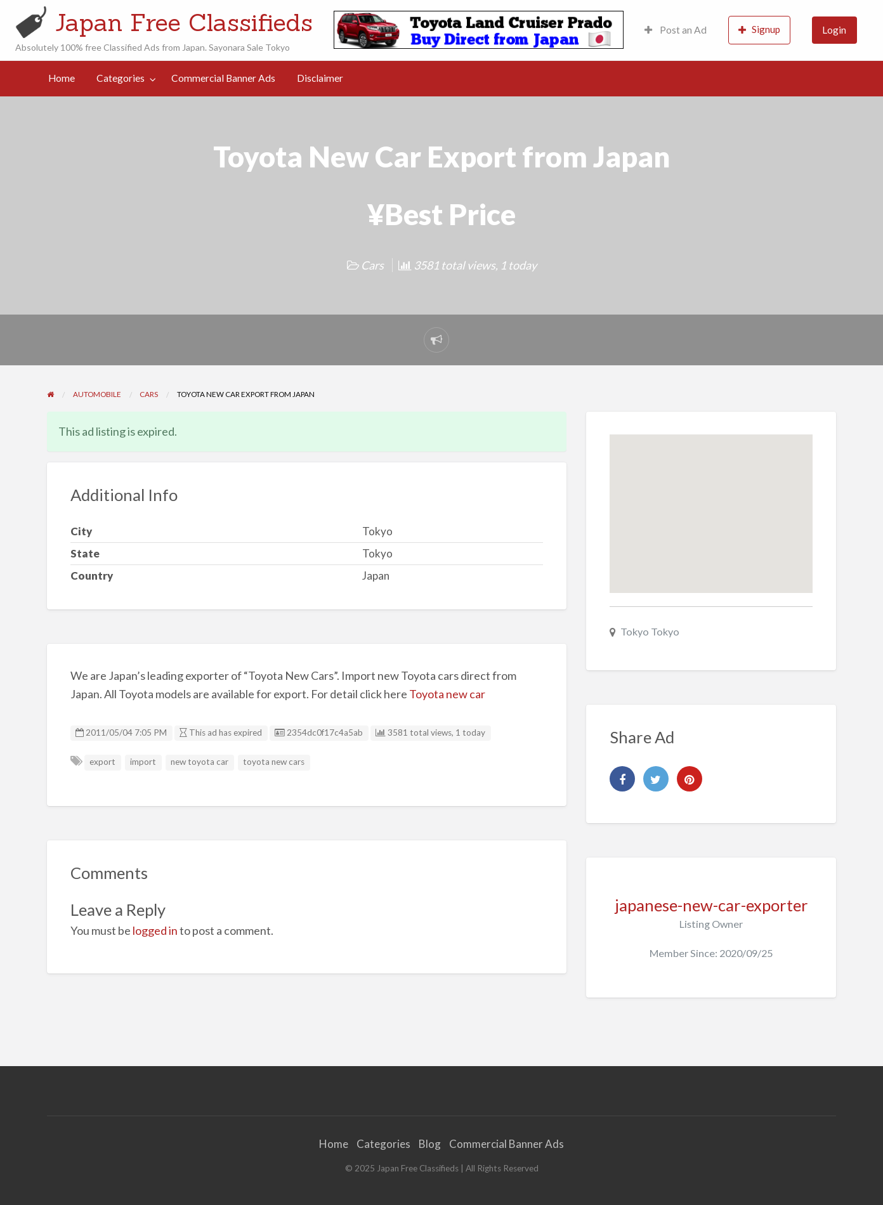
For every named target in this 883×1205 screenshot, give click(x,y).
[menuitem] (675, 30)
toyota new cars (273, 762)
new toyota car (199, 762)
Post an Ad (675, 30)
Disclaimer (320, 78)
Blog (430, 1143)
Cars (372, 265)
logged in (155, 930)
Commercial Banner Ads (223, 78)
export (102, 762)
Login (834, 30)
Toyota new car (447, 694)
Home (61, 78)
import (143, 762)
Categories (120, 78)
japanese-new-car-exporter (711, 905)
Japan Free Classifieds (184, 22)
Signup (759, 29)
